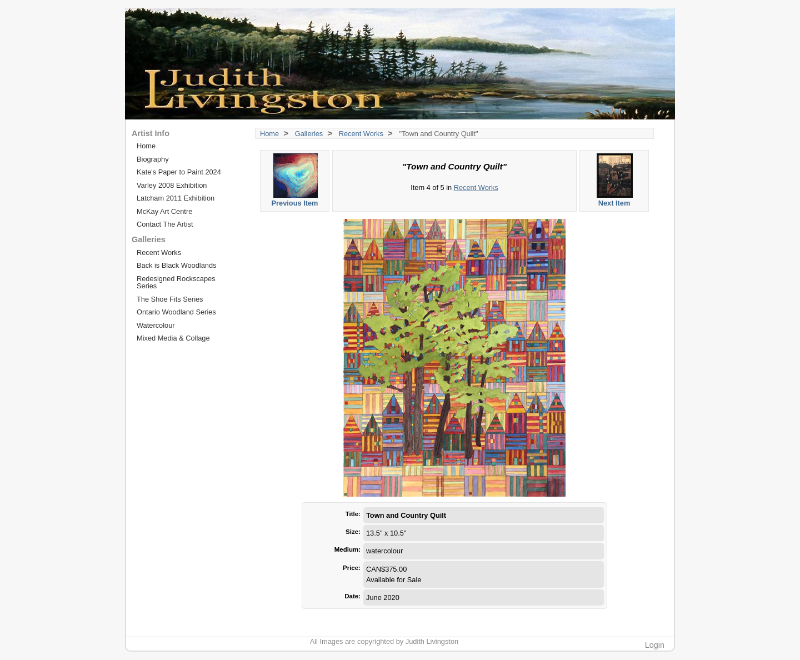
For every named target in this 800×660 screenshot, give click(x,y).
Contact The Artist (165, 224)
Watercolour (156, 325)
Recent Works (361, 133)
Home (269, 133)
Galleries (309, 133)
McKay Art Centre (164, 211)
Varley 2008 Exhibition (172, 185)
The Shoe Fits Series (170, 299)
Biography (153, 159)
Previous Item (295, 180)
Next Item (615, 180)
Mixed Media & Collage (173, 338)
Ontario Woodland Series (176, 312)
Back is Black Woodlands (176, 265)
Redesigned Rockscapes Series (176, 282)
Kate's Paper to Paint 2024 (179, 172)
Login (654, 645)
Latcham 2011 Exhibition (175, 198)
